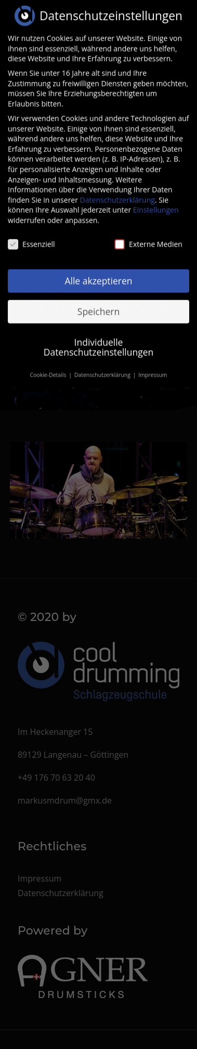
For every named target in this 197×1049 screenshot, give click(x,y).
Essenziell (31, 237)
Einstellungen (156, 203)
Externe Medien (148, 237)
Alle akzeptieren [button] (98, 273)
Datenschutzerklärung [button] (103, 367)
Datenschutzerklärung (117, 193)
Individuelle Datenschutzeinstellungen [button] (99, 339)
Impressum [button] (152, 367)
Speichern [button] (98, 303)
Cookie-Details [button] (49, 367)
